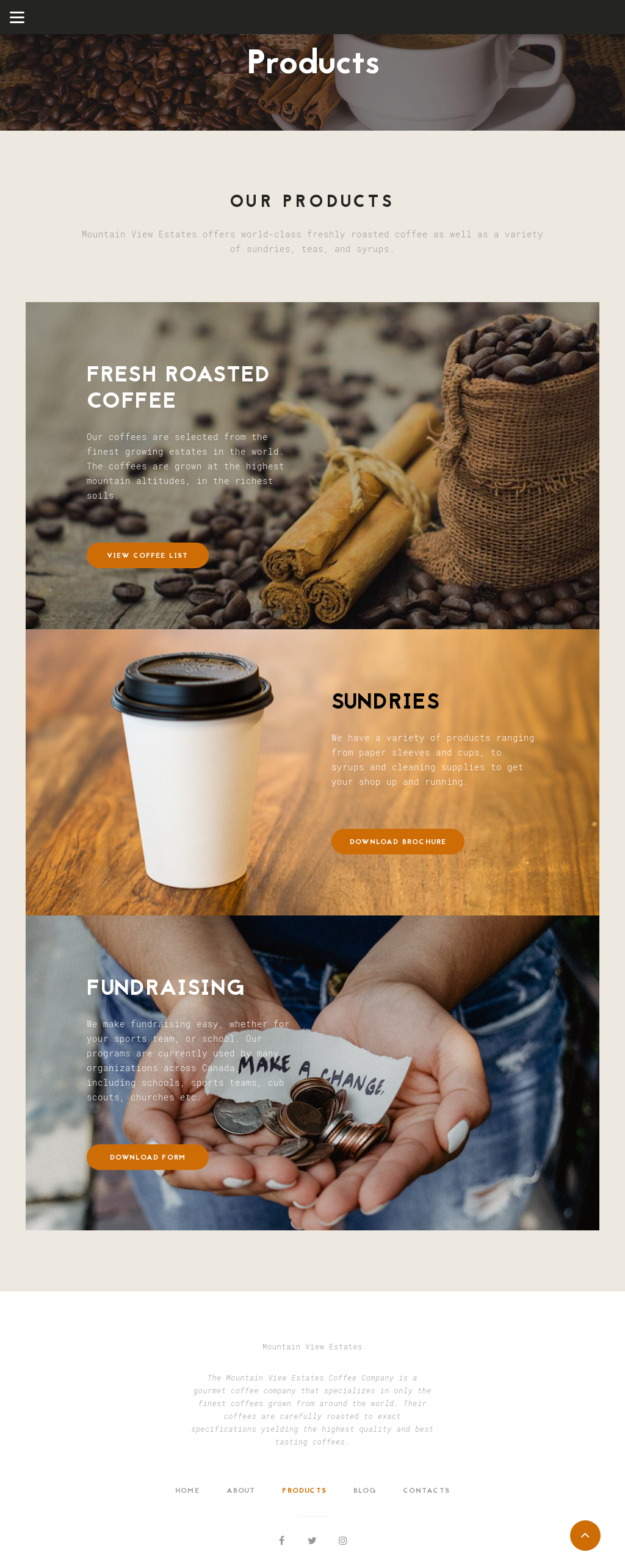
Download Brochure (398, 842)
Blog (365, 1490)
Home (187, 1490)
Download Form (148, 1157)
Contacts (426, 1490)
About (241, 1490)
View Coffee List (147, 555)
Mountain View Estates (312, 1346)
